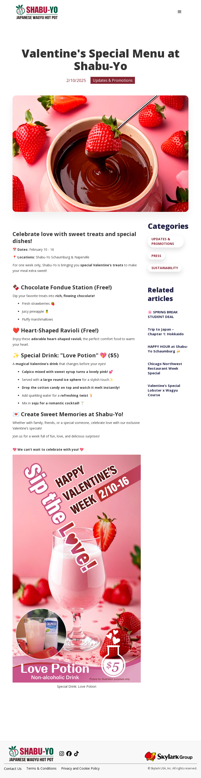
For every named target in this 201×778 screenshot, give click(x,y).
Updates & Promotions (162, 241)
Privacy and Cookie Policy (80, 768)
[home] (37, 12)
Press (156, 256)
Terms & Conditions (41, 768)
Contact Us (13, 768)
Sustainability (164, 268)
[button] (179, 11)
